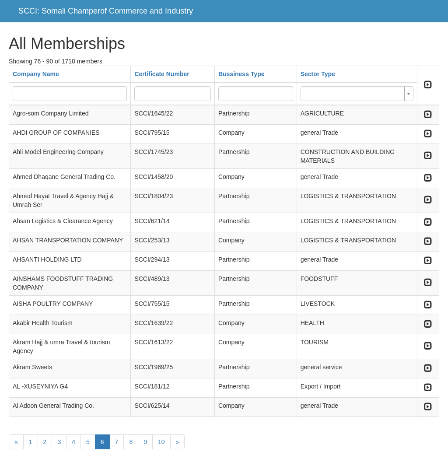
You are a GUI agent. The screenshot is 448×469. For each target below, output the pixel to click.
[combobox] (357, 93)
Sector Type (318, 73)
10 (161, 441)
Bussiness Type (241, 73)
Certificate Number (161, 73)
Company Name (36, 73)
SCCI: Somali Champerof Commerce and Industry (105, 11)
